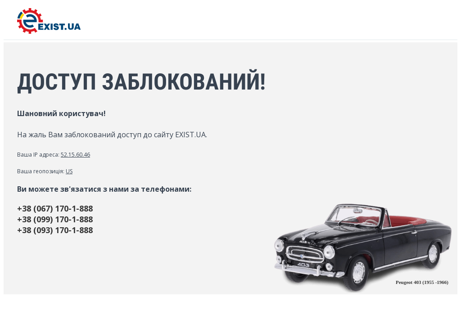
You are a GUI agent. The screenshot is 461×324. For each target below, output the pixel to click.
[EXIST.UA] (49, 31)
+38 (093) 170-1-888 (55, 230)
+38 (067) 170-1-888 (55, 208)
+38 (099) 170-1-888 (55, 219)
